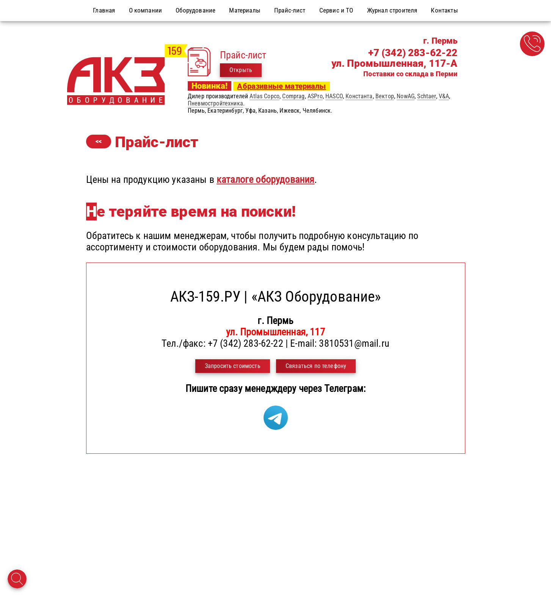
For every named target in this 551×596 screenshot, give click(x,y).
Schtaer (426, 96)
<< (99, 141)
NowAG (405, 96)
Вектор (384, 96)
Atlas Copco (264, 96)
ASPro (315, 96)
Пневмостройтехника (215, 103)
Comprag (293, 96)
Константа (358, 96)
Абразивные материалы (281, 86)
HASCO (334, 96)
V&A (444, 96)
